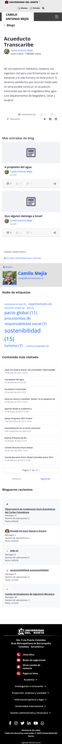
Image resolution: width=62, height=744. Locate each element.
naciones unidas (14, 307)
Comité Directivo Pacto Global (19, 447)
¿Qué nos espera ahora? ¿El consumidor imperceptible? (30, 369)
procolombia (17, 318)
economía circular (15, 304)
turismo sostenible (37, 346)
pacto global (20, 312)
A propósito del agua (18, 167)
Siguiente (45, 478)
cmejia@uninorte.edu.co (30, 278)
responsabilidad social (25, 323)
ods (30, 307)
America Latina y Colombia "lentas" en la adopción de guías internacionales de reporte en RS (30, 399)
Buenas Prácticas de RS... (16, 438)
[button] (43, 8)
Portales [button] (35, 8)
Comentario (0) (27, 114)
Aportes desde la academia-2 (18, 408)
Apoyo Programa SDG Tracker (18, 418)
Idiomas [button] (23, 8)
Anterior (16, 478)
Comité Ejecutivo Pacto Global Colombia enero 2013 (29, 457)
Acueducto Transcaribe (15, 389)
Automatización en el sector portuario (22, 428)
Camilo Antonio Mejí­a (22, 50)
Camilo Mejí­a (32, 273)
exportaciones (40, 304)
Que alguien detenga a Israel (23, 216)
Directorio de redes (31, 730)
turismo (13, 345)
